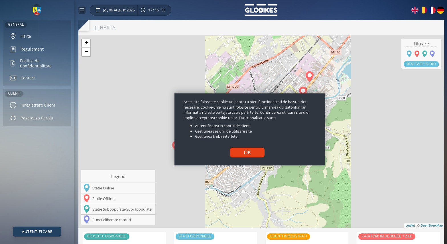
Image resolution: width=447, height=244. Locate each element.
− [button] (86, 52)
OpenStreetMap (431, 225)
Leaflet (410, 225)
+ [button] (86, 43)
